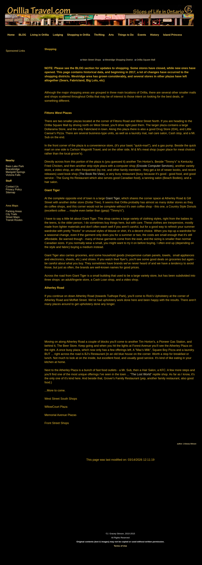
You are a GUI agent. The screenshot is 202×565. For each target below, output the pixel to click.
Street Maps (13, 217)
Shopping (51, 49)
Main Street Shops (91, 59)
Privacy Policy (14, 189)
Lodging (58, 34)
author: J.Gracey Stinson (186, 444)
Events (142, 34)
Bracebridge (13, 169)
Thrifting (99, 34)
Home (11, 34)
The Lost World (141, 374)
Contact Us (12, 186)
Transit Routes (14, 220)
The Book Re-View (92, 174)
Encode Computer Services (155, 165)
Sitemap (10, 192)
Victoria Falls (13, 175)
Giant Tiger (112, 198)
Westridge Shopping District (119, 59)
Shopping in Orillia (78, 34)
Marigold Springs (15, 172)
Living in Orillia (39, 34)
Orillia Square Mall (146, 59)
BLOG (22, 34)
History (154, 34)
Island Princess (172, 34)
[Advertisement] (120, 322)
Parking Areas (14, 211)
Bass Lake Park (15, 166)
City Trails (11, 214)
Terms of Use (120, 546)
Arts (111, 34)
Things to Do (126, 34)
